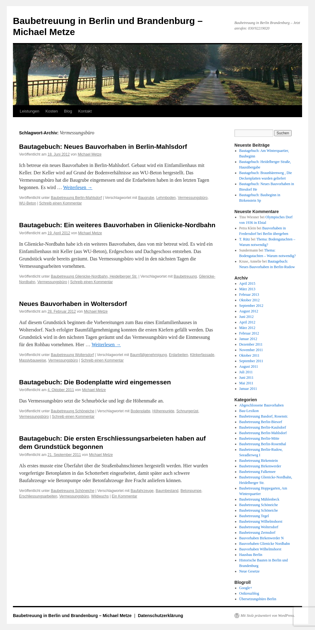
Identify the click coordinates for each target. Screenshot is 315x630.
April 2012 (247, 322)
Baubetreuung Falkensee (257, 472)
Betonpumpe (191, 491)
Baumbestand (167, 491)
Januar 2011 (248, 388)
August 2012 (248, 311)
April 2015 (247, 283)
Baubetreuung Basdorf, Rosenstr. (263, 416)
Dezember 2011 (251, 344)
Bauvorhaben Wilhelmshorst (260, 549)
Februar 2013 (249, 294)
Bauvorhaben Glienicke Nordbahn (264, 543)
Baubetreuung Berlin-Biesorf (260, 422)
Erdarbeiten (178, 355)
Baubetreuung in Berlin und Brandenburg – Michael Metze (73, 615)
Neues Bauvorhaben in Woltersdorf (73, 303)
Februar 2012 (249, 333)
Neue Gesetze (249, 571)
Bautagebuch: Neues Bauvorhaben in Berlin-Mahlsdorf (103, 146)
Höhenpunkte (163, 411)
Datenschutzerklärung (160, 615)
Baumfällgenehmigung (148, 355)
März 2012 (247, 328)
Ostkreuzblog (249, 593)
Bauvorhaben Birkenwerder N (261, 538)
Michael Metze (90, 154)
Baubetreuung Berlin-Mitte (259, 438)
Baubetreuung (185, 276)
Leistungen (29, 111)
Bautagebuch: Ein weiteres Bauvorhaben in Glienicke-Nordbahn (117, 224)
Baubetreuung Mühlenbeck (259, 499)
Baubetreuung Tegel (254, 516)
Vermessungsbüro (193, 198)
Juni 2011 (246, 377)
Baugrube (146, 198)
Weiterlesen (77, 187)
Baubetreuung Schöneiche (72, 411)
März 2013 (247, 289)
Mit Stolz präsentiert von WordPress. (268, 615)
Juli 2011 (246, 372)
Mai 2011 (246, 383)
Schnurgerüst (187, 411)
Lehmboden (166, 198)
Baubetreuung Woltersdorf (72, 355)
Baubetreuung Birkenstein (258, 460)
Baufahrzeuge (142, 491)
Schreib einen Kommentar (60, 203)
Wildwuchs (100, 496)
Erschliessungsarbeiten (38, 496)
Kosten (52, 111)
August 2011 (248, 366)
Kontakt (85, 111)
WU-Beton (27, 203)
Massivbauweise (32, 360)
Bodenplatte (140, 411)
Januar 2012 (248, 339)
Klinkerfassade (202, 355)
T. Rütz (244, 239)
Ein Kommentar (124, 496)
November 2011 (251, 350)
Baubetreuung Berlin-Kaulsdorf (262, 427)
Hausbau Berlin (250, 555)
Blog (68, 111)
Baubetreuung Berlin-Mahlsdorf (76, 198)
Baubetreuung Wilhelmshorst (260, 521)
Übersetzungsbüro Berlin (257, 599)
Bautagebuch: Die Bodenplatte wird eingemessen (95, 382)
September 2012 (251, 305)
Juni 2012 (246, 317)
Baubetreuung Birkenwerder (260, 466)
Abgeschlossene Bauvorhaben (261, 405)
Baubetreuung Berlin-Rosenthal (262, 444)
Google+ (245, 588)
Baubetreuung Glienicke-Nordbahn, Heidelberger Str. (94, 276)
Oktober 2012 (249, 300)
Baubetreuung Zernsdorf (257, 532)
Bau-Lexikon (249, 411)
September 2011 (251, 361)
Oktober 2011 (249, 355)
